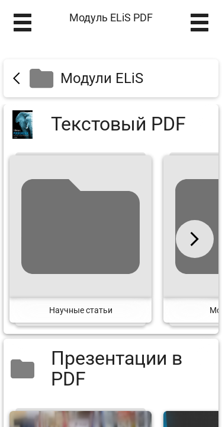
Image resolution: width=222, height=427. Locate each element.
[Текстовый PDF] (111, 124)
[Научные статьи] (80, 239)
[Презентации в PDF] (111, 369)
